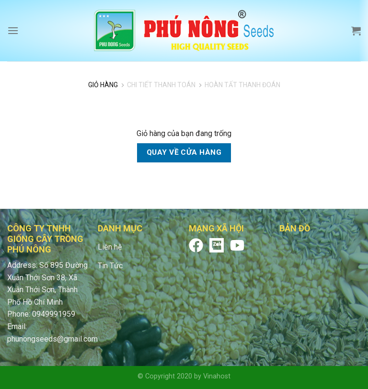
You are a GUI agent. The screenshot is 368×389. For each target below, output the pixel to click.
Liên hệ (110, 247)
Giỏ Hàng (103, 85)
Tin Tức (110, 265)
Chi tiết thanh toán (161, 85)
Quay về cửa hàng (184, 152)
